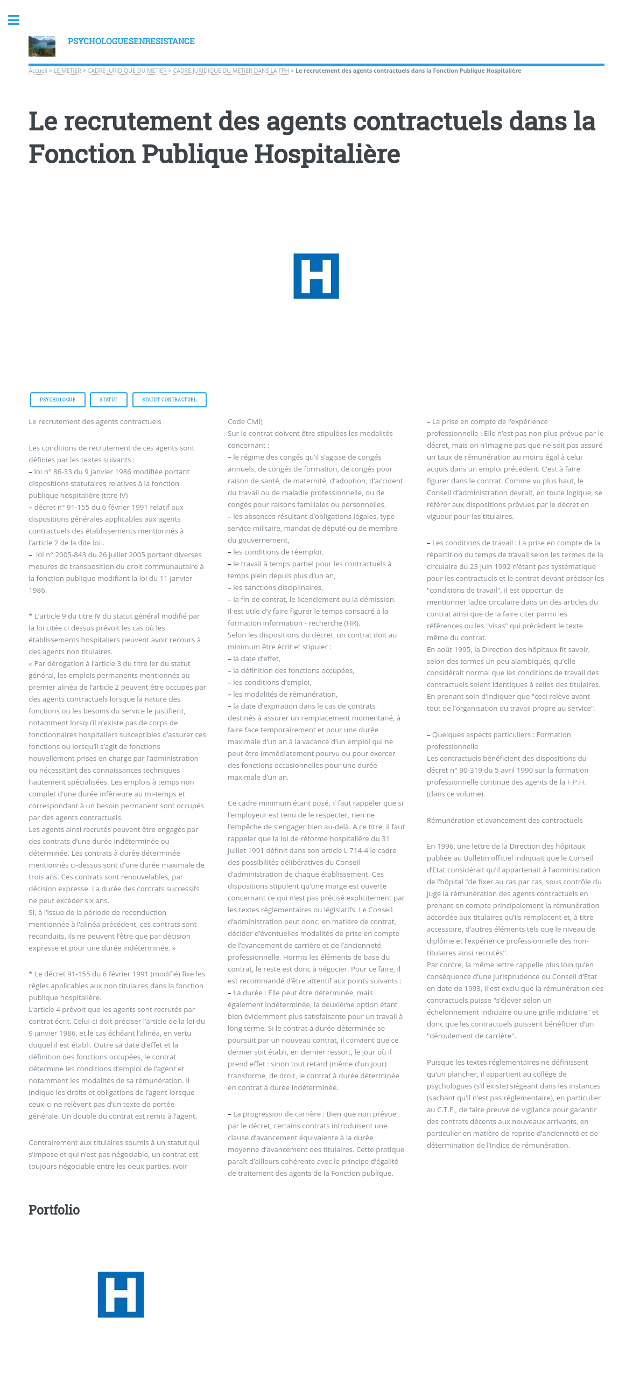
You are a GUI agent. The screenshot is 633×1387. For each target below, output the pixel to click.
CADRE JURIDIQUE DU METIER (127, 70)
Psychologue (58, 400)
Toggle (19, 20)
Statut (109, 400)
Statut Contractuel (169, 400)
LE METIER (67, 70)
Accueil (38, 70)
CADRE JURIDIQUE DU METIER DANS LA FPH (231, 70)
